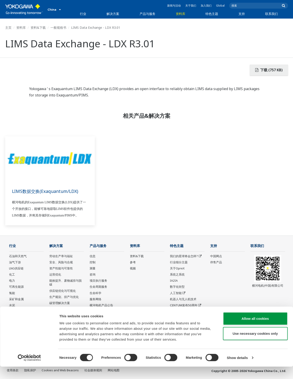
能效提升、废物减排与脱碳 (65, 283)
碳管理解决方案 (59, 303)
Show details (237, 370)
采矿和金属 (16, 299)
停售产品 (95, 311)
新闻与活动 (174, 5)
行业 (83, 14)
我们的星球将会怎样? (184, 256)
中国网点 (216, 256)
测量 (92, 268)
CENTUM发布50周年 (184, 305)
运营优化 (55, 275)
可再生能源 (16, 287)
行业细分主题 (179, 262)
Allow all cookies (255, 331)
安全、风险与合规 (61, 262)
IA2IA (174, 281)
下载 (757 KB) (269, 69)
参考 (133, 262)
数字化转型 (177, 287)
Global (220, 5)
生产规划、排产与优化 (64, 297)
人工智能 (176, 293)
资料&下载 (38, 27)
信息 (92, 256)
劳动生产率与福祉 (61, 256)
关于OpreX (177, 268)
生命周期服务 (98, 287)
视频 (133, 268)
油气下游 (15, 262)
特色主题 (211, 14)
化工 (12, 275)
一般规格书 (58, 27)
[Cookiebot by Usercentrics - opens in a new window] (29, 370)
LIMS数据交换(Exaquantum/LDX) (46, 191)
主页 (8, 27)
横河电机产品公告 (101, 305)
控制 (92, 262)
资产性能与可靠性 (61, 268)
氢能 (12, 293)
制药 (12, 311)
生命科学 (95, 293)
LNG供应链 (16, 268)
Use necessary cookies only (255, 346)
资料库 (180, 14)
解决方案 (113, 14)
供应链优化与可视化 (62, 291)
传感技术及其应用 (181, 311)
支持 (241, 14)
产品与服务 (147, 14)
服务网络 (95, 299)
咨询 (92, 275)
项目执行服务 (98, 281)
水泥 (12, 305)
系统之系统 (177, 275)
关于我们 (190, 5)
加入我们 (206, 5)
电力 (12, 281)
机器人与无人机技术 (183, 299)
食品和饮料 (16, 318)
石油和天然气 (18, 256)
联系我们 (271, 14)
